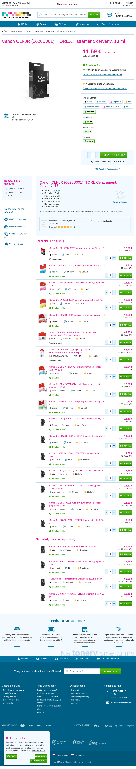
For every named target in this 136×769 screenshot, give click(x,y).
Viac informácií (38, 750)
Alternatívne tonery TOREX (48, 696)
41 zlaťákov (84, 550)
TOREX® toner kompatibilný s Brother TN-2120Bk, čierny (75, 579)
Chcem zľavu (111, 671)
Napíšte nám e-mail (14, 226)
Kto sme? (75, 690)
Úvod (5, 31)
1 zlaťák (80, 254)
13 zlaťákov (85, 527)
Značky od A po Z (10, 696)
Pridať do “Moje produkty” (107, 169)
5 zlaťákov (84, 568)
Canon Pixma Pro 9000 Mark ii (17, 194)
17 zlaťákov (81, 425)
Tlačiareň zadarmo (109, 24)
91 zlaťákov (86, 582)
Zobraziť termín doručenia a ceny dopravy (102, 75)
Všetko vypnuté (39, 760)
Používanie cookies (79, 693)
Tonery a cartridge (17, 31)
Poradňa (40, 712)
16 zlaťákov (85, 460)
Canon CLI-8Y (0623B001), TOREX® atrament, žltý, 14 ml (76, 470)
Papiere (40, 24)
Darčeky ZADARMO (45, 693)
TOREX (56, 190)
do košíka (125, 258)
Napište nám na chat (15, 219)
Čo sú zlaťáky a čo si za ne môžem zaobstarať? (105, 89)
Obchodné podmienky (80, 696)
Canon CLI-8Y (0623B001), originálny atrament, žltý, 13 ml (76, 300)
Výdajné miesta (9, 693)
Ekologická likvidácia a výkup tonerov (49, 701)
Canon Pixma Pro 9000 (17, 188)
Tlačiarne (61, 24)
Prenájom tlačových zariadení (49, 706)
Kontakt (74, 703)
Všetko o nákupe (114, 3)
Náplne (21, 24)
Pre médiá (75, 700)
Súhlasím (11, 756)
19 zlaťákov (91, 492)
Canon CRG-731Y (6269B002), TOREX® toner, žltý (73, 546)
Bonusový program (11, 700)
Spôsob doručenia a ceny (13, 690)
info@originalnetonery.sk (121, 702)
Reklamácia (8, 703)
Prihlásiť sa (128, 5)
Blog (39, 709)
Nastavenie (41, 756)
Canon (29, 31)
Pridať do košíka (113, 155)
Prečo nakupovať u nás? (47, 690)
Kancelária (83, 24)
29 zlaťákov (81, 600)
